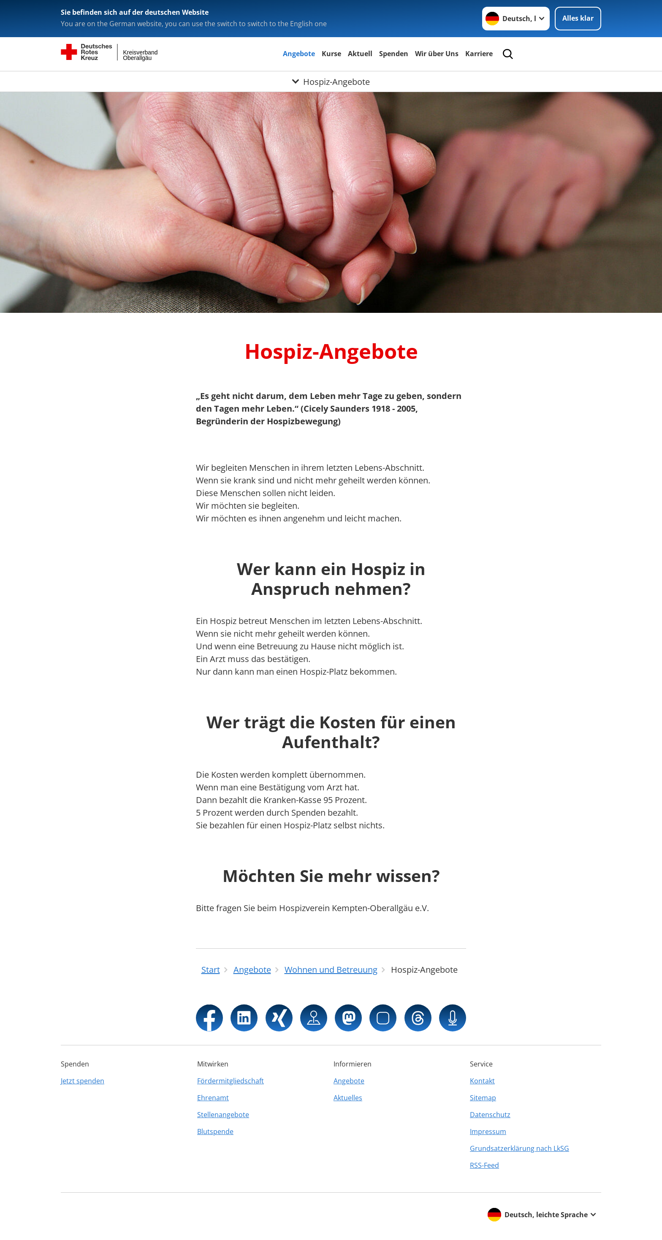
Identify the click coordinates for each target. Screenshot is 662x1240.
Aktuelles (348, 1097)
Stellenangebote (223, 1114)
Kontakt (482, 1080)
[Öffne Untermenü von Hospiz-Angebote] (331, 81)
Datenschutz (490, 1114)
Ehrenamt (213, 1097)
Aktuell (360, 53)
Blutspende (215, 1131)
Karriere (479, 53)
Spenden (393, 53)
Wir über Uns (437, 53)
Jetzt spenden (82, 1080)
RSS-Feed (484, 1165)
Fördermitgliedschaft (230, 1080)
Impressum (488, 1131)
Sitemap (483, 1097)
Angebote (299, 53)
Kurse (331, 53)
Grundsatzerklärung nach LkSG (519, 1148)
